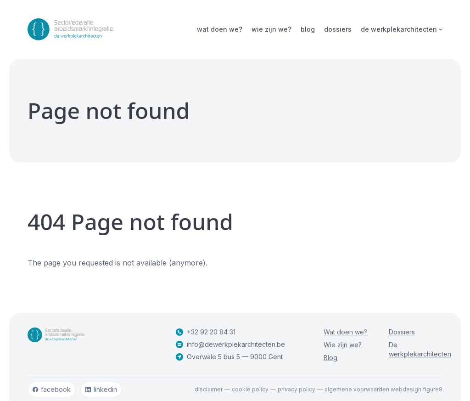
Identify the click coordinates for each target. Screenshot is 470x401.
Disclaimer (209, 389)
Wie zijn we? (271, 29)
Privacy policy (296, 389)
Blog (308, 29)
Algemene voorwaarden (357, 389)
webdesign (416, 389)
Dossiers (338, 29)
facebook (52, 389)
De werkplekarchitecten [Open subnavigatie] (401, 29)
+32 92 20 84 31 (205, 332)
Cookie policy (250, 389)
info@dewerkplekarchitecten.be (230, 344)
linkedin (101, 389)
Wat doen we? (219, 29)
